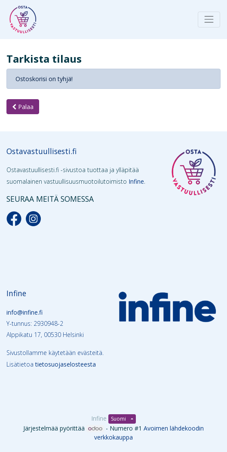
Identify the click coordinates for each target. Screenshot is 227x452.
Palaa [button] (23, 107)
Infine (136, 181)
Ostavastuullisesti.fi (41, 151)
